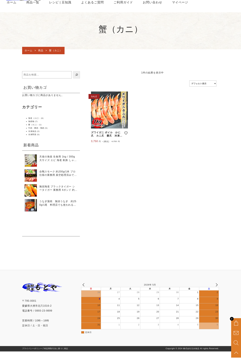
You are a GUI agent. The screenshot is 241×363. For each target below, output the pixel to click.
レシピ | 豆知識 (60, 14)
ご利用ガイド (123, 14)
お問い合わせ (152, 14)
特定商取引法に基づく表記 (56, 360)
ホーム (11, 14)
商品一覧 (32, 14)
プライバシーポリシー (32, 360)
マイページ (180, 14)
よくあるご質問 (92, 14)
